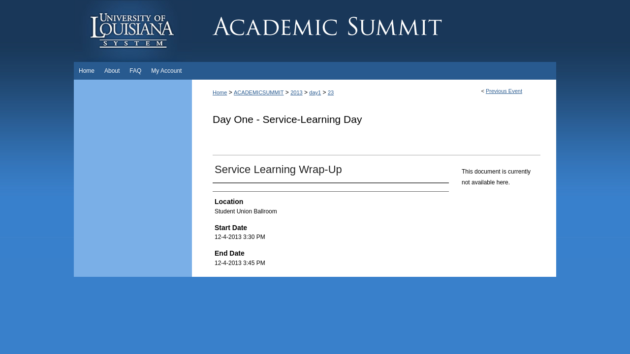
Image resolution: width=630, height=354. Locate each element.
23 (331, 92)
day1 (315, 92)
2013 (296, 92)
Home (220, 92)
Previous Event (504, 91)
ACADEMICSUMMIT (259, 92)
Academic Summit (374, 31)
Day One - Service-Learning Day (287, 119)
